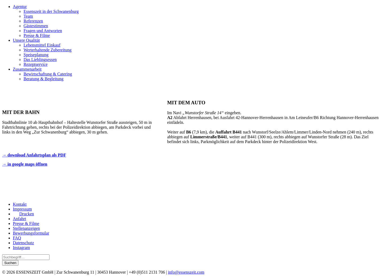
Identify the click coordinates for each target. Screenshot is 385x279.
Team (28, 16)
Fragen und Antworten (43, 30)
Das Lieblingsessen (40, 59)
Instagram (21, 247)
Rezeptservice (36, 64)
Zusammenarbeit (27, 69)
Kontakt (20, 204)
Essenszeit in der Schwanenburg (51, 11)
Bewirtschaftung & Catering (48, 74)
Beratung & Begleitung (43, 79)
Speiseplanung (36, 54)
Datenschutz (23, 242)
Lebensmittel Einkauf (42, 45)
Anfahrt (19, 218)
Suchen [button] (10, 263)
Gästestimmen (36, 26)
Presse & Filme (37, 35)
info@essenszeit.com (186, 272)
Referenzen (33, 21)
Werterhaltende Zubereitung (48, 50)
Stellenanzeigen (26, 228)
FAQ (17, 238)
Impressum (22, 209)
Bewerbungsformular (31, 233)
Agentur (20, 6)
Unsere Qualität (26, 40)
